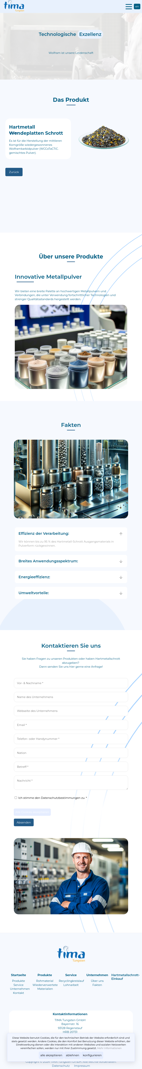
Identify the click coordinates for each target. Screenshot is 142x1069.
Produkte (18, 981)
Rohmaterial (44, 981)
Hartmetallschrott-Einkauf (125, 977)
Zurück (14, 172)
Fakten (97, 985)
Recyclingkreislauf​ (71, 981)
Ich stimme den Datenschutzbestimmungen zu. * (51, 798)
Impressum (82, 1066)
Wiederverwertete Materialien (45, 987)
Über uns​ (97, 981)
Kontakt (18, 993)
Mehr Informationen (109, 1048)
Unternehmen (20, 989)
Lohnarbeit (71, 985)
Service (18, 985)
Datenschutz (61, 1066)
